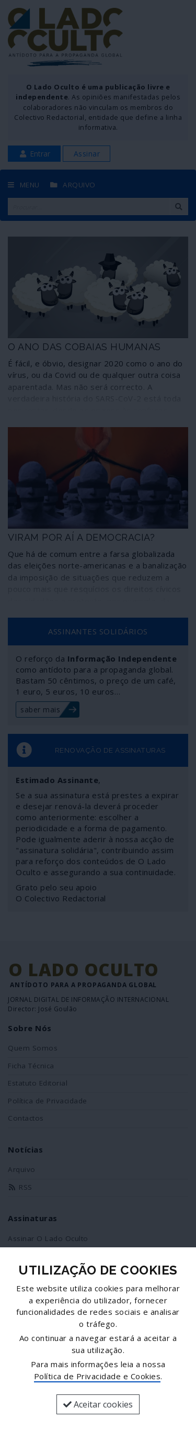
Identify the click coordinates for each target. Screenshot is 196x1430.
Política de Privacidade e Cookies (97, 1376)
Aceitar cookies (98, 1404)
